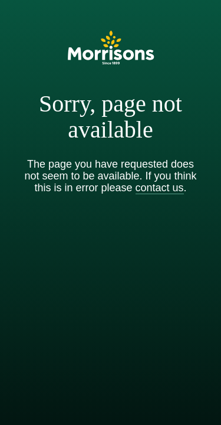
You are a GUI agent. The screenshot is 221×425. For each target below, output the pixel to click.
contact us (160, 188)
